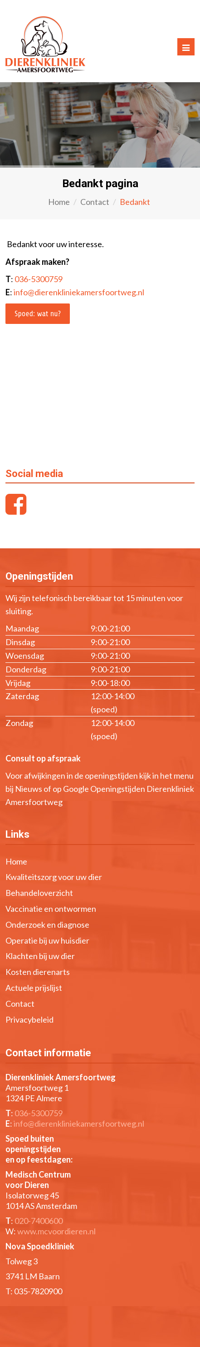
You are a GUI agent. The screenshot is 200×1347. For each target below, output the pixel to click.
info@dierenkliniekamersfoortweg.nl (79, 292)
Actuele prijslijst (33, 988)
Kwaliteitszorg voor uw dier (53, 877)
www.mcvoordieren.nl (56, 1231)
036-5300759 (39, 279)
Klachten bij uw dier (40, 956)
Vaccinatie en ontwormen (50, 909)
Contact (94, 202)
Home (59, 202)
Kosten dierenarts (37, 972)
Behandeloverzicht (39, 893)
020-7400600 (39, 1221)
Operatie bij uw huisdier (47, 940)
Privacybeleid (29, 1019)
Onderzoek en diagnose (47, 924)
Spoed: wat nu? (38, 313)
